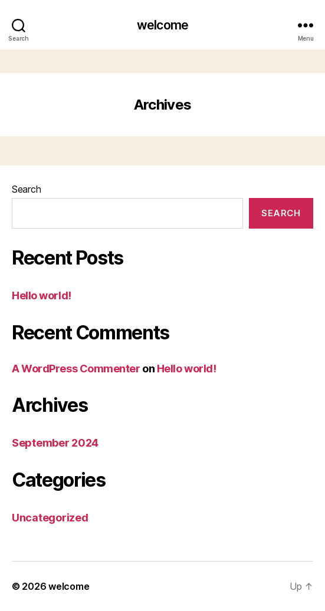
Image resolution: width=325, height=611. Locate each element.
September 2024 (55, 443)
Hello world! (41, 295)
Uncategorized (50, 517)
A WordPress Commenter (76, 368)
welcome (162, 25)
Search (26, 189)
